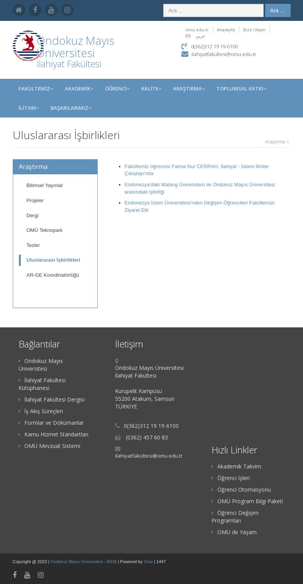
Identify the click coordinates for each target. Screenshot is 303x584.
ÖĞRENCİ (117, 88)
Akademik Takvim (236, 466)
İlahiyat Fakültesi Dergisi (52, 399)
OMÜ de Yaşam (234, 532)
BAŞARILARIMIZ (71, 107)
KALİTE (151, 88)
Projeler (35, 200)
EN (188, 36)
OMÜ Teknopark (45, 230)
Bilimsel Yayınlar (45, 185)
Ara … (278, 10)
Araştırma (189, 88)
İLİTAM (29, 107)
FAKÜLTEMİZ (36, 88)
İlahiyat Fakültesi (69, 63)
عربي (200, 36)
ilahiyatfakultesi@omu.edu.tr (223, 54)
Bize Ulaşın (254, 29)
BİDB (112, 561)
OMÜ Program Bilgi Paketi (247, 501)
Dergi (33, 215)
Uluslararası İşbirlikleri (53, 260)
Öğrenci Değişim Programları (235, 516)
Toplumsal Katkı (241, 88)
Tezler (33, 245)
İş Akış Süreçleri (41, 411)
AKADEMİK (79, 88)
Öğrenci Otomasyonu (241, 489)
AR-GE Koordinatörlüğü (53, 275)
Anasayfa (226, 29)
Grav (148, 561)
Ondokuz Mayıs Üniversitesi (41, 364)
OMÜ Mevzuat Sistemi (49, 445)
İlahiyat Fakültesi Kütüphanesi (42, 384)
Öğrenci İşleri (231, 478)
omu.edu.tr (197, 29)
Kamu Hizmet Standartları (53, 434)
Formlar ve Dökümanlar (51, 422)
